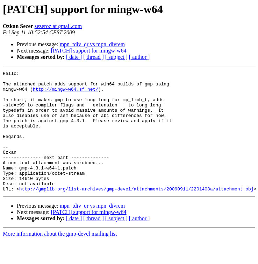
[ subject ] (116, 57)
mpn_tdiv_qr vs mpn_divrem (92, 44)
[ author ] (139, 57)
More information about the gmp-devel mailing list (60, 258)
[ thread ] (93, 57)
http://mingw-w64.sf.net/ (65, 93)
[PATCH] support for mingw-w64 (89, 51)
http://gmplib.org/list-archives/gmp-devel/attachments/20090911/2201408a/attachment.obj (136, 213)
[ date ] (74, 57)
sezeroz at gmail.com (58, 26)
